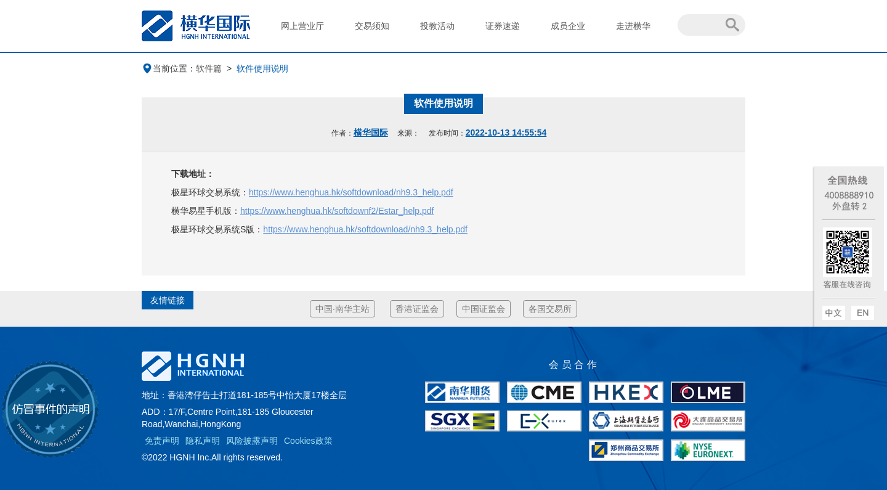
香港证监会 (417, 309)
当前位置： (169, 68)
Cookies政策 (308, 441)
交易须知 (372, 26)
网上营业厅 (302, 26)
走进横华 (633, 26)
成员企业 (568, 26)
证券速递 (502, 26)
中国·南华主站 (342, 309)
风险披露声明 (252, 441)
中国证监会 (483, 309)
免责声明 (162, 441)
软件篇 (209, 68)
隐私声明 (202, 441)
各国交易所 (550, 309)
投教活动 (437, 26)
